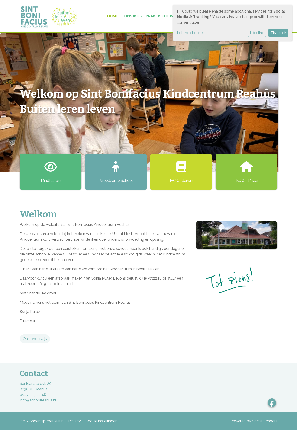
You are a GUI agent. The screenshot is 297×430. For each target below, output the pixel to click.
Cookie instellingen (101, 421)
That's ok (278, 33)
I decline (257, 33)
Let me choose (190, 33)
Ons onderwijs (35, 339)
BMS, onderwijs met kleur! (42, 421)
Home (112, 16)
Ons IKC (131, 16)
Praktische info (162, 16)
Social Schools (264, 421)
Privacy (74, 421)
